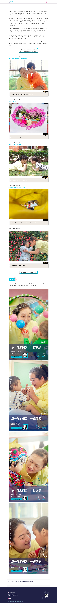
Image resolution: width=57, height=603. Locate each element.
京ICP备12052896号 (21, 601)
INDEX (9, 5)
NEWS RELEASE (14, 5)
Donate (10, 598)
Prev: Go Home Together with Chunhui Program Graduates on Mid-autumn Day (20, 581)
